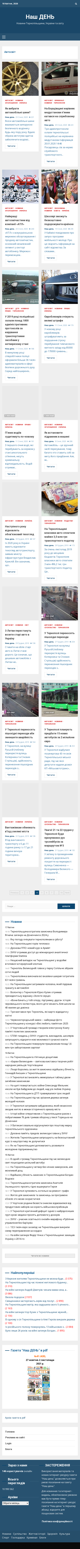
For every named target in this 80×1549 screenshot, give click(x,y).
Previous (15, 892)
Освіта (57, 210)
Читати (11, 146)
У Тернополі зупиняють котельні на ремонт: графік (39, 1190)
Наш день (10, 117)
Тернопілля (59, 103)
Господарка (18, 1537)
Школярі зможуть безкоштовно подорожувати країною (60, 187)
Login (8, 1443)
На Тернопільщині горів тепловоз (29, 943)
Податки (68, 521)
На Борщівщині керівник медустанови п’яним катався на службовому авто (60, 79)
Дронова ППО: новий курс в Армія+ (30, 948)
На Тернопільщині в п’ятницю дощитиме (34, 1057)
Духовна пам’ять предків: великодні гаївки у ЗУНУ (38, 1133)
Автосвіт (9, 100)
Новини (19, 100)
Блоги (8, 1449)
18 (61, 892)
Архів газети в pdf (15, 1417)
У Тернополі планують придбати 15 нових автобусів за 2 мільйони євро (60, 700)
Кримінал (59, 100)
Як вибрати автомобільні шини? (20, 79)
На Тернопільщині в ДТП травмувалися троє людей (40, 1093)
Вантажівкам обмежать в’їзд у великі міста (20, 800)
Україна (23, 103)
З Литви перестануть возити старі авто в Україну (20, 603)
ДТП (17, 308)
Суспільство (50, 627)
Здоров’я (52, 1533)
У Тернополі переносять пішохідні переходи (60, 603)
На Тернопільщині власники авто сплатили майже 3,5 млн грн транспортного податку (60, 499)
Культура (64, 1533)
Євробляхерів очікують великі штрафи (60, 287)
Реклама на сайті (15, 1437)
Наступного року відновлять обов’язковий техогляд (20, 499)
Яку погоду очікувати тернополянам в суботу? (36, 939)
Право (8, 311)
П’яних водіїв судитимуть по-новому (20, 403)
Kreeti (50, 1545)
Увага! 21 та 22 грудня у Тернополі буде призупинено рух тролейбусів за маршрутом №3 (60, 800)
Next (67, 892)
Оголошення (11, 103)
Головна (10, 1431)
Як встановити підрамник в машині (60, 403)
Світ (27, 625)
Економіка (60, 208)
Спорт (5, 1537)
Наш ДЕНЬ (40, 16)
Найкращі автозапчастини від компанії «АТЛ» (20, 187)
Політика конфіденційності (57, 1521)
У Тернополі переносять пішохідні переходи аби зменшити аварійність (20, 700)
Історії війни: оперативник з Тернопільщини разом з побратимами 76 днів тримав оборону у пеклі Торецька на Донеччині (39, 1117)
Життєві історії (37, 1533)
